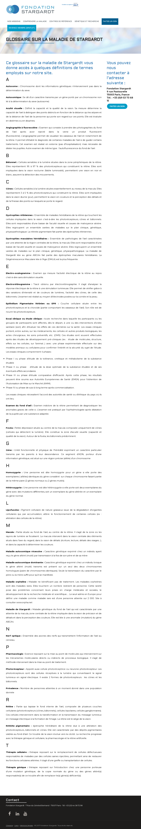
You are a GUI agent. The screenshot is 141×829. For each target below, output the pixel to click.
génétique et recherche (87, 21)
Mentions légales (26, 825)
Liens (16, 825)
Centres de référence (60, 21)
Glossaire (9, 825)
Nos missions (13, 21)
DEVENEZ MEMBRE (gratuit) (22, 28)
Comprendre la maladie (35, 21)
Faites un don (110, 21)
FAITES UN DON (117, 106)
